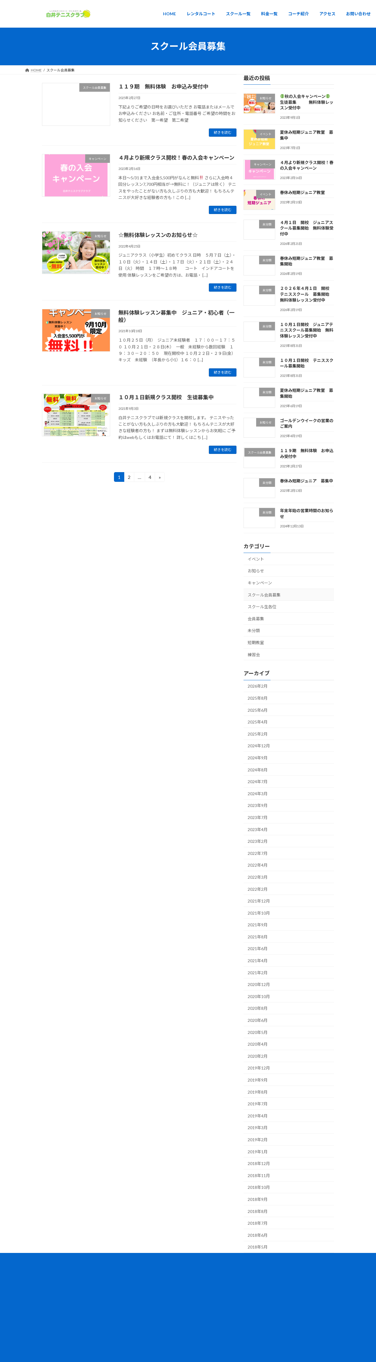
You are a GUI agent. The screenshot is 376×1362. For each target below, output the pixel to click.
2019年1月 (258, 1151)
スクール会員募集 (264, 594)
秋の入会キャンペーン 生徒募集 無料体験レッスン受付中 (307, 102)
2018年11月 (259, 1175)
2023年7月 (258, 817)
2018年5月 (258, 1246)
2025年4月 (258, 721)
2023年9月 (258, 805)
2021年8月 (258, 936)
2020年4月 (258, 1044)
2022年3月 (258, 877)
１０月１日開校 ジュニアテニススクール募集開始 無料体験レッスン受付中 (306, 330)
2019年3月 (258, 1127)
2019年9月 (258, 1079)
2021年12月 (259, 900)
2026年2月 (258, 685)
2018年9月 (258, 1199)
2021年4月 (258, 960)
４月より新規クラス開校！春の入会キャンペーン (176, 157)
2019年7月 (258, 1103)
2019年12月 (259, 1067)
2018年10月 (259, 1187)
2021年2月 (258, 972)
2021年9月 (258, 924)
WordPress (162, 1271)
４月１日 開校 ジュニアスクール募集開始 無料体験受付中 (306, 228)
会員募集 (256, 618)
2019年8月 (258, 1091)
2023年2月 (258, 841)
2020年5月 (258, 1032)
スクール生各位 (262, 606)
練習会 (254, 654)
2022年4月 (258, 865)
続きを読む (222, 132)
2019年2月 (258, 1139)
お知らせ (256, 570)
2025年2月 (258, 733)
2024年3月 (258, 793)
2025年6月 (258, 709)
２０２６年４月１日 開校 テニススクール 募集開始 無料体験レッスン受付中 (306, 294)
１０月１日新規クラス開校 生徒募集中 (166, 397)
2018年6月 (258, 1234)
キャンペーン (260, 582)
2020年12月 (259, 984)
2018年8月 (258, 1211)
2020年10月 (259, 996)
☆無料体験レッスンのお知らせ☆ (158, 235)
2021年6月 (258, 948)
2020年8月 (258, 1008)
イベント (256, 558)
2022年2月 (258, 888)
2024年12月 (259, 745)
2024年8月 (258, 769)
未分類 (254, 630)
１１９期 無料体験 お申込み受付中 (163, 86)
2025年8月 (258, 698)
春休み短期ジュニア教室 (302, 192)
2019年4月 (258, 1115)
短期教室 (256, 642)
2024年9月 (258, 757)
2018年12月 (259, 1163)
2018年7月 (258, 1223)
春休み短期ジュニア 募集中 (306, 480)
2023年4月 (258, 829)
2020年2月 (258, 1055)
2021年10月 (259, 912)
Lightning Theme (188, 1271)
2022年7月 (258, 852)
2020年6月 (258, 1020)
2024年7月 (258, 781)
